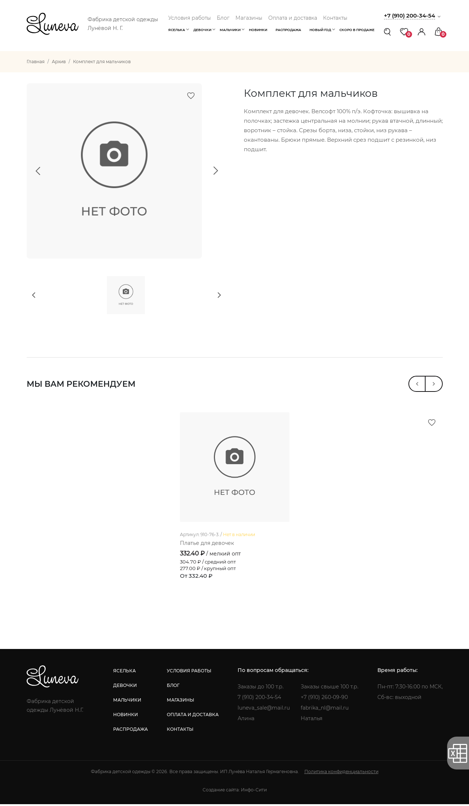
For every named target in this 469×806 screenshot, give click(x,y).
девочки (125, 687)
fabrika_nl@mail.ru (325, 709)
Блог (223, 18)
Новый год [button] (320, 30)
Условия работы (189, 18)
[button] (422, 31)
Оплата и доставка (292, 18)
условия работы (189, 672)
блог (173, 687)
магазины (180, 701)
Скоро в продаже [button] (356, 30)
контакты (180, 731)
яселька (124, 672)
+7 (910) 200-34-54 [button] (409, 15)
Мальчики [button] (230, 30)
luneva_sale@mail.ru (264, 709)
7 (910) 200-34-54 (259, 699)
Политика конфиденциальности (341, 773)
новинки (125, 716)
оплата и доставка (193, 716)
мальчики (127, 701)
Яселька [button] (176, 30)
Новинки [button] (258, 30)
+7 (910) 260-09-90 (324, 699)
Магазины (248, 18)
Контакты (335, 18)
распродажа (130, 731)
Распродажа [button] (288, 30)
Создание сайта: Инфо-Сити (235, 791)
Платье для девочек (207, 545)
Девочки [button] (202, 30)
